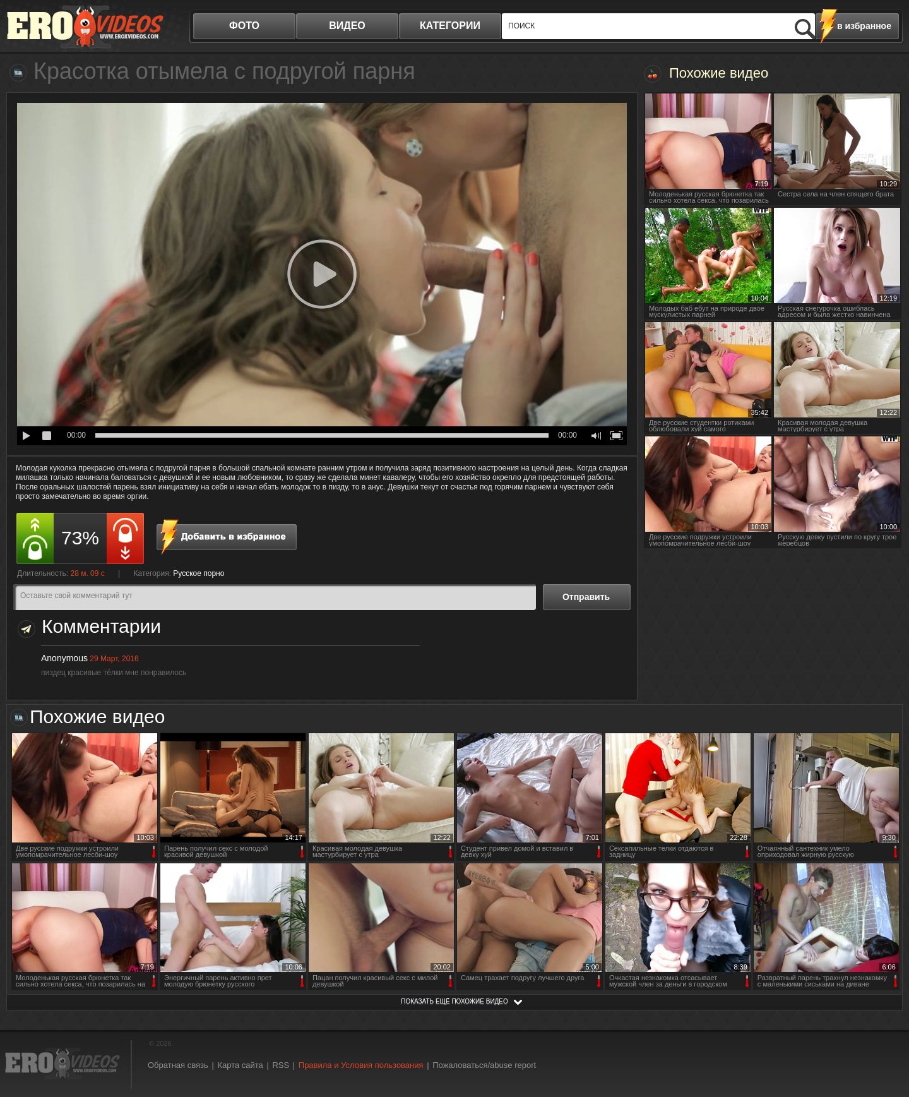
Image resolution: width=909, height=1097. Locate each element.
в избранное (864, 26)
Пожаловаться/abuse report (484, 1065)
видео (347, 25)
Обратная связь (178, 1065)
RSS (280, 1065)
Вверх (885, 1027)
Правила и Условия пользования (361, 1065)
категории (450, 25)
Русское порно (198, 573)
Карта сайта (240, 1065)
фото (244, 25)
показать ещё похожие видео (454, 1001)
